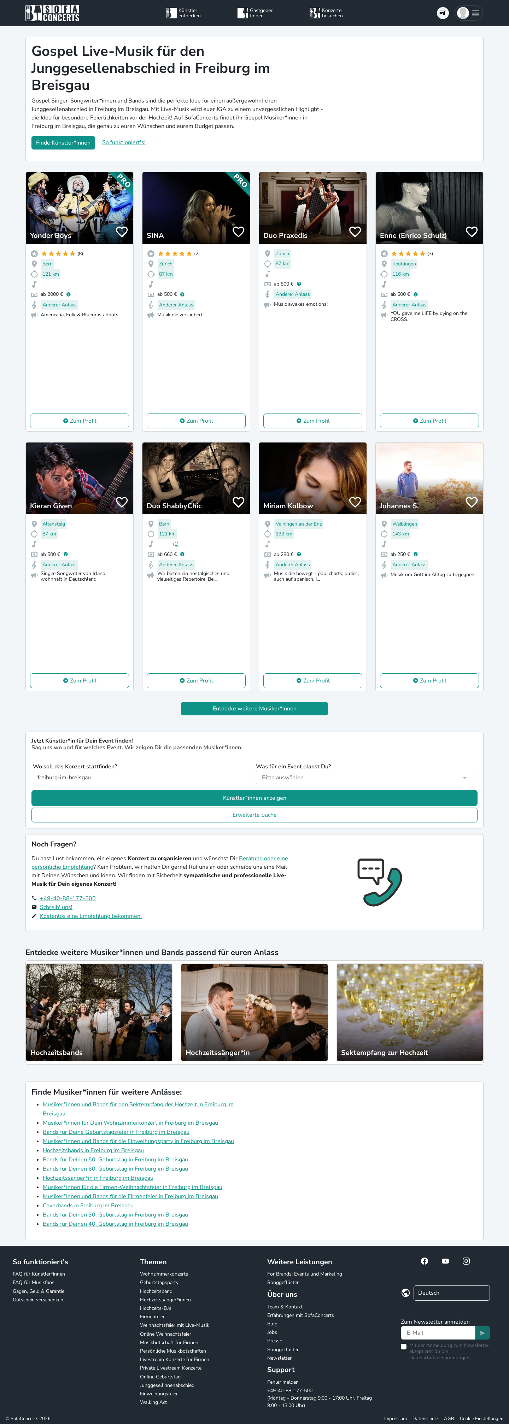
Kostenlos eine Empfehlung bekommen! (91, 916)
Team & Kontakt (285, 1306)
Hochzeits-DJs (155, 1308)
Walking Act (153, 1402)
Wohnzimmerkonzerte (164, 1274)
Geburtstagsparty (159, 1282)
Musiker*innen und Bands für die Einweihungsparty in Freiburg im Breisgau (138, 1141)
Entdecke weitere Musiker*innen (255, 709)
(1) (176, 544)
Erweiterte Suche (255, 815)
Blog (272, 1323)
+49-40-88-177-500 (68, 898)
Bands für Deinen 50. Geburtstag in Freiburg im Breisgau (115, 1160)
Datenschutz (425, 1419)
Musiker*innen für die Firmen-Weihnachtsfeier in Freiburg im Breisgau (132, 1187)
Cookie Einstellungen (481, 1419)
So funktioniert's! (124, 142)
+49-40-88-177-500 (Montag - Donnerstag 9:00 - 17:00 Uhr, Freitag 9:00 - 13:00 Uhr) (319, 1398)
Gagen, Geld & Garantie (38, 1291)
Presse (274, 1340)
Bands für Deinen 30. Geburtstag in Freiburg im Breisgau (115, 1215)
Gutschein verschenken (38, 1299)
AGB (449, 1419)
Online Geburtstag (160, 1376)
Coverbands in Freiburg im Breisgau (88, 1205)
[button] (469, 13)
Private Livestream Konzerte (170, 1368)
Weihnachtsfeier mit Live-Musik (174, 1325)
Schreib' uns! (56, 907)
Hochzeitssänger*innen (165, 1299)
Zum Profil (83, 421)
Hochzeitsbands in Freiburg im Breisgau (93, 1150)
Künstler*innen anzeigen (254, 798)
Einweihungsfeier (159, 1393)
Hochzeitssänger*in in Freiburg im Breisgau (98, 1178)
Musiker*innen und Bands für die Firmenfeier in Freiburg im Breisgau (130, 1196)
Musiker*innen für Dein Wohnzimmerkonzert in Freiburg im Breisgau (130, 1123)
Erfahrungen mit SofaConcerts (300, 1315)
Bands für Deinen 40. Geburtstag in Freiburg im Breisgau (115, 1224)
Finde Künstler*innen (63, 143)
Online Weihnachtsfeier (165, 1334)
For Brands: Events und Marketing (304, 1274)
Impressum (395, 1419)
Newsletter (279, 1358)
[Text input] (438, 1333)
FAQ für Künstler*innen (39, 1274)
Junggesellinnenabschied (167, 1385)
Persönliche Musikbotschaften (173, 1351)
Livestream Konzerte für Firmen (174, 1359)
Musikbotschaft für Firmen (169, 1342)
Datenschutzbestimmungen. (439, 1357)
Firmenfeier (152, 1316)
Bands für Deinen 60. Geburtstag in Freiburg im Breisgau (115, 1169)
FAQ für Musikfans (33, 1282)
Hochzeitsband (156, 1291)
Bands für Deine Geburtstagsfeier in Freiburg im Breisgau (116, 1132)
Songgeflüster (283, 1282)
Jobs (272, 1332)
